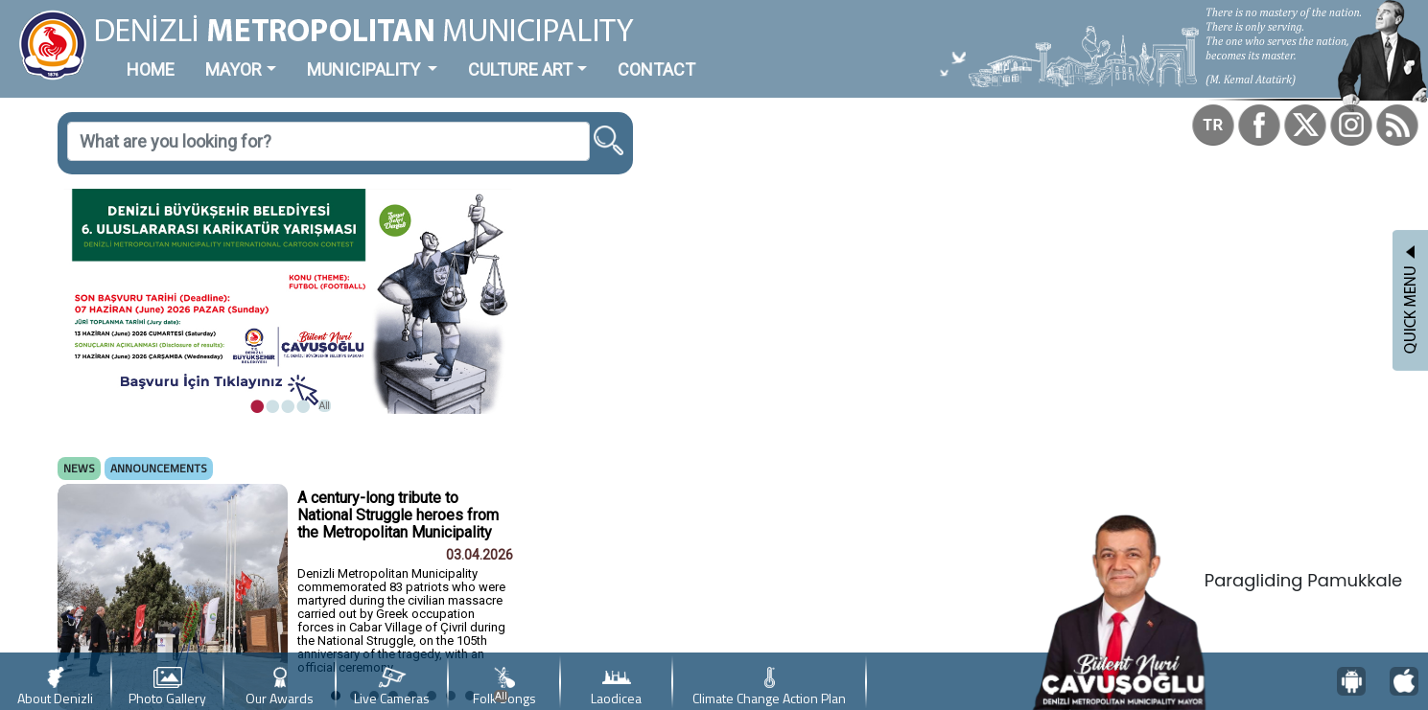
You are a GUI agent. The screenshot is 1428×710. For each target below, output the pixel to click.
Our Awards (280, 687)
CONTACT (656, 69)
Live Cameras (392, 687)
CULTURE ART (520, 69)
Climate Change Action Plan (769, 687)
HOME (151, 69)
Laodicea (616, 687)
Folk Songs (504, 687)
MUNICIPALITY (365, 69)
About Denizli (55, 687)
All (324, 406)
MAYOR (233, 69)
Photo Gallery (167, 687)
